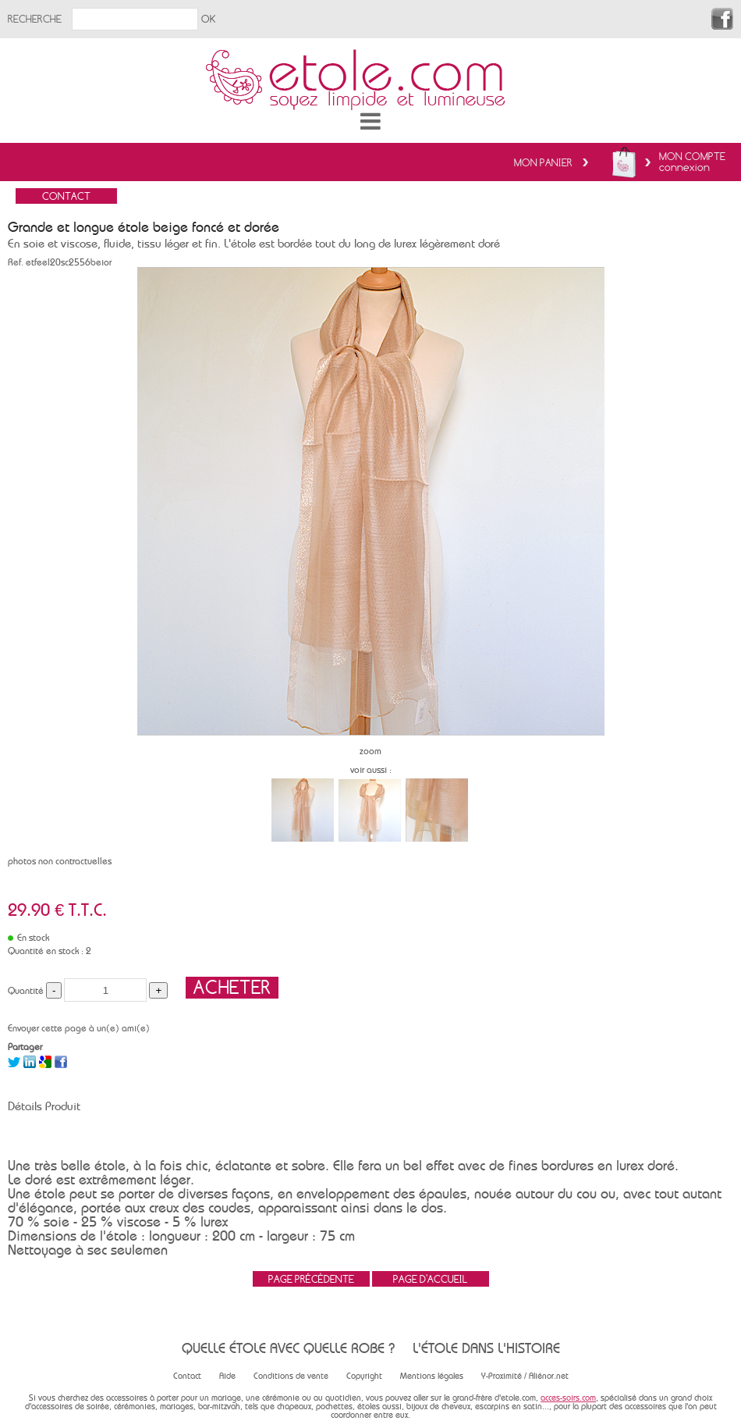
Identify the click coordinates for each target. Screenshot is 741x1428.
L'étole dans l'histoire (486, 1348)
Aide (227, 1376)
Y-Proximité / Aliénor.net (525, 1376)
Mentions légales (431, 1376)
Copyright (364, 1376)
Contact (187, 1376)
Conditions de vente (291, 1376)
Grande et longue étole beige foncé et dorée (143, 227)
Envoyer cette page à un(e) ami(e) (79, 1028)
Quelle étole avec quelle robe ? (288, 1348)
